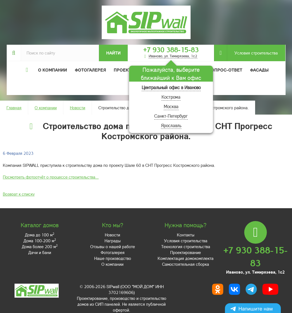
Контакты (185, 234)
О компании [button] (52, 69)
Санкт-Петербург (171, 115)
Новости (77, 107)
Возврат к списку (19, 193)
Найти (113, 52)
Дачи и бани (39, 252)
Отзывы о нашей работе (112, 246)
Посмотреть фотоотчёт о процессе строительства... (51, 176)
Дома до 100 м (39, 234)
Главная (14, 107)
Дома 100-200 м (39, 240)
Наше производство (112, 258)
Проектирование (185, 252)
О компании (46, 107)
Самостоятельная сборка (185, 264)
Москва (171, 106)
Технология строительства (185, 246)
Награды (113, 240)
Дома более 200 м (40, 246)
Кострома (171, 96)
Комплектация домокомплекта (185, 258)
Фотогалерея (90, 69)
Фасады (259, 69)
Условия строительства (252, 53)
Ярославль (171, 125)
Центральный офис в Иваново (171, 87)
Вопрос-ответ (225, 69)
